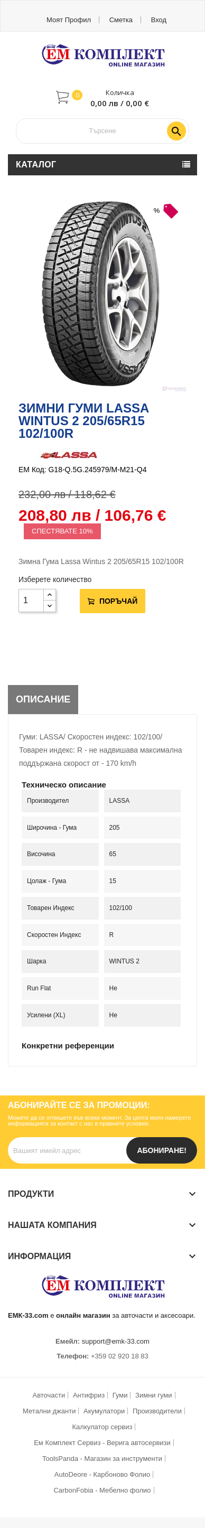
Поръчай (117, 601)
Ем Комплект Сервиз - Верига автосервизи (102, 1442)
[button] (102, 97)
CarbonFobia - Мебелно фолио (102, 1490)
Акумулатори (104, 1411)
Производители (157, 1411)
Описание (43, 699)
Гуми (120, 1395)
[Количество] (31, 600)
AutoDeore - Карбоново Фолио (102, 1474)
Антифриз (89, 1395)
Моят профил (68, 19)
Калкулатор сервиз (102, 1426)
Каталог (36, 164)
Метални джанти (49, 1411)
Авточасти (49, 1395)
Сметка (121, 19)
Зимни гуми (153, 1395)
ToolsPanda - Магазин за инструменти (102, 1458)
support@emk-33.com (116, 1341)
